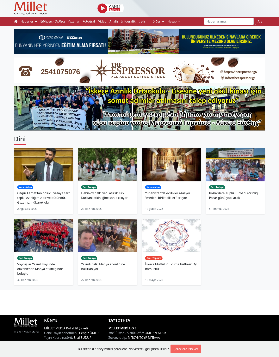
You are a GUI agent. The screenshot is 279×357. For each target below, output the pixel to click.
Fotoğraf (89, 21)
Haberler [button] (29, 21)
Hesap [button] (174, 21)
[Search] (229, 21)
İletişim (144, 21)
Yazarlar (74, 21)
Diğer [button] (158, 21)
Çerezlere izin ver (185, 349)
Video (102, 21)
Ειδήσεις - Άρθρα (52, 21)
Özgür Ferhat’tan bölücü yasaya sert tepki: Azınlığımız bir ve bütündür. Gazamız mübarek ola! (43, 198)
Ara (260, 21)
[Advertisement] (139, 302)
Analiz (113, 21)
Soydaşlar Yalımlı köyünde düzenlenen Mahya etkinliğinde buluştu (40, 269)
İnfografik (128, 21)
